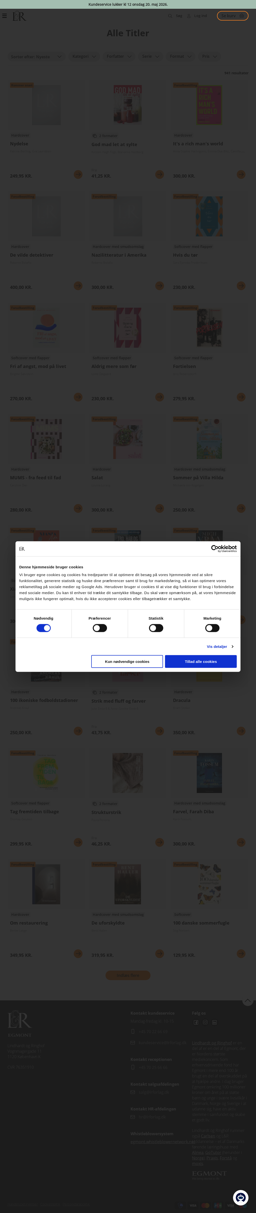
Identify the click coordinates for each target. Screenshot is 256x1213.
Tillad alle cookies (201, 661)
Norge (198, 1158)
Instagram (205, 1022)
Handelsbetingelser (23, 1204)
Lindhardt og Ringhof (212, 1043)
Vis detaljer (217, 646)
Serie (147, 56)
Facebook (196, 1022)
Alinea (198, 1152)
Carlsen (208, 1136)
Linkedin (214, 1022)
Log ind (200, 15)
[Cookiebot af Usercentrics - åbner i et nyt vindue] (215, 548)
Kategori (80, 56)
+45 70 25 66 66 (153, 1067)
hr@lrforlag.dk (152, 1117)
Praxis (212, 1158)
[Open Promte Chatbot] (240, 1197)
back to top (248, 1000)
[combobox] (37, 56)
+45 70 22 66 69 (153, 1031)
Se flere (46, 131)
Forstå (226, 1158)
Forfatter (115, 56)
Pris (206, 56)
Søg (179, 15)
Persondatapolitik (76, 1204)
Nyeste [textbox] (43, 57)
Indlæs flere (128, 975)
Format (177, 56)
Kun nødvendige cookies (127, 661)
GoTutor (213, 1152)
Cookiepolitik (50, 1204)
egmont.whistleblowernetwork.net (162, 1141)
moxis (197, 1163)
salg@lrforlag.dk (154, 1092)
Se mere (78, 174)
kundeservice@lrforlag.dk (162, 1042)
